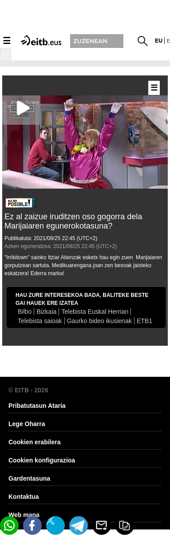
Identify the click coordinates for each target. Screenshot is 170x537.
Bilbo (25, 311)
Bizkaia (46, 311)
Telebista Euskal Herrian (94, 311)
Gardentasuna (29, 478)
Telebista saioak (40, 320)
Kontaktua (23, 496)
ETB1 (144, 320)
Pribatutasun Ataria (37, 405)
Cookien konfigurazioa (41, 460)
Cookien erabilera (34, 442)
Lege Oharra (26, 423)
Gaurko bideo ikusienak (99, 320)
